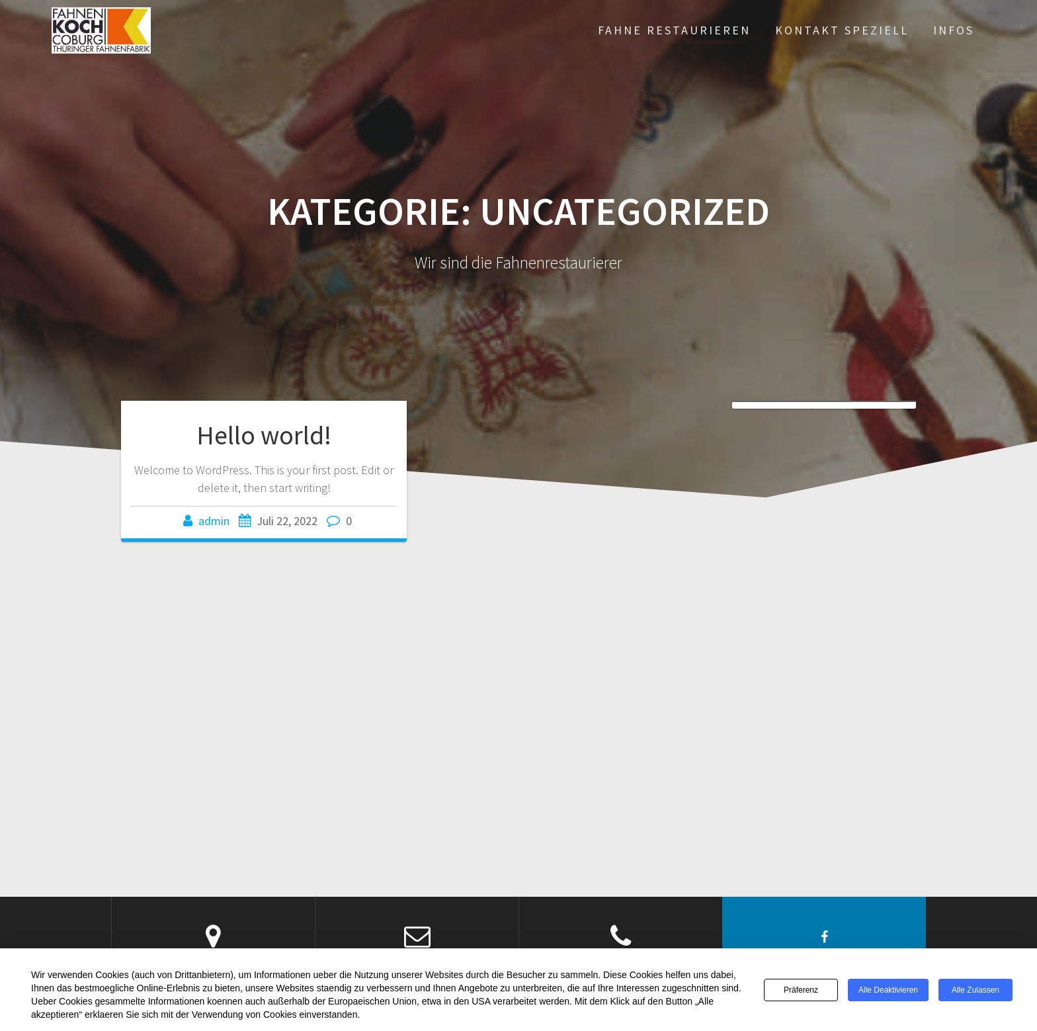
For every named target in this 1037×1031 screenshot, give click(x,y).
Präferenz (801, 990)
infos (953, 30)
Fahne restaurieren (674, 30)
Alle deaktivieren (888, 990)
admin (213, 520)
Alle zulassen (975, 990)
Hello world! (263, 435)
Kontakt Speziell (842, 30)
